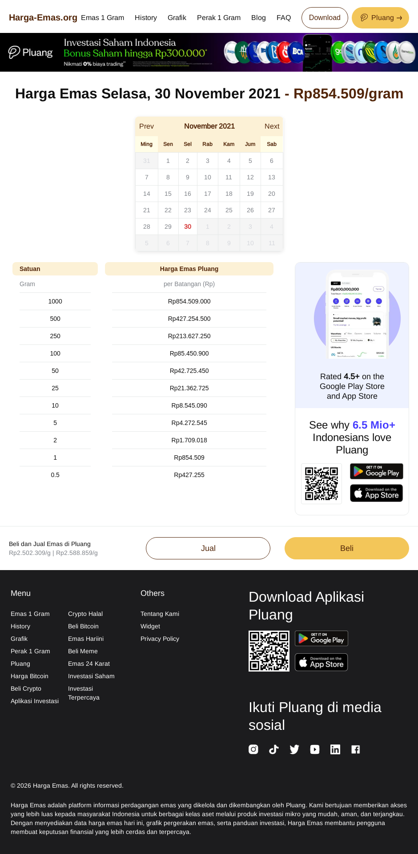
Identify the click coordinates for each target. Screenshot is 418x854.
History (146, 17)
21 (146, 210)
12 (250, 177)
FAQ (284, 17)
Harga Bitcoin (29, 676)
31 (146, 160)
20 (271, 193)
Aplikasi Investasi (35, 700)
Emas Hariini (86, 638)
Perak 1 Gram (219, 17)
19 (250, 193)
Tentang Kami (160, 613)
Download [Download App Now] (325, 17)
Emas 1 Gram (102, 17)
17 (207, 193)
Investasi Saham (91, 676)
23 (187, 210)
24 (207, 210)
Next (272, 126)
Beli (347, 548)
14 (146, 193)
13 (271, 177)
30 (187, 226)
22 (168, 210)
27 (271, 210)
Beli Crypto (26, 688)
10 (207, 177)
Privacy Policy (160, 638)
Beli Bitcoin (83, 626)
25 (229, 210)
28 (146, 226)
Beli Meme (83, 651)
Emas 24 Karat (89, 663)
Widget (150, 626)
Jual (208, 548)
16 (187, 193)
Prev (146, 126)
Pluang (20, 663)
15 (168, 193)
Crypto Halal (85, 613)
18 (229, 193)
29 (168, 226)
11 (228, 177)
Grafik (177, 17)
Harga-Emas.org (43, 17)
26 (250, 210)
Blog (258, 17)
